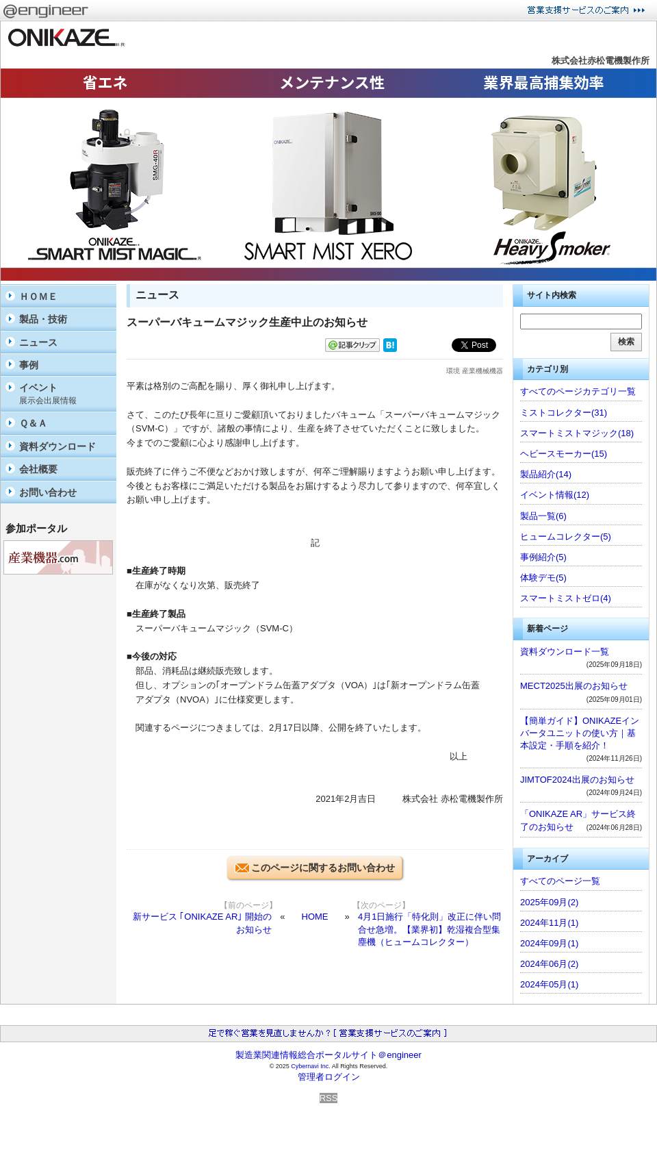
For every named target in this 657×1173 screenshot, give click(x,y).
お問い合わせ (48, 492)
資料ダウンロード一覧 (564, 651)
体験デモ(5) (543, 577)
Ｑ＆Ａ (33, 423)
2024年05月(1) (549, 984)
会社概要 (38, 469)
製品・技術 (43, 319)
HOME (315, 916)
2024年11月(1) (549, 923)
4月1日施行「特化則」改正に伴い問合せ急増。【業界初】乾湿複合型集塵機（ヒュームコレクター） (429, 928)
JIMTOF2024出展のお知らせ (577, 779)
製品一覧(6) (543, 516)
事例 (28, 365)
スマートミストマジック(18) (577, 433)
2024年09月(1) (549, 943)
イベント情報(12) (554, 495)
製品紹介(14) (545, 474)
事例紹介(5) (543, 557)
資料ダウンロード (57, 446)
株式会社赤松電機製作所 (600, 60)
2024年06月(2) (549, 964)
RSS (329, 1098)
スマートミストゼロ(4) (565, 598)
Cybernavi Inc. (311, 1066)
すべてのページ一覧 (560, 881)
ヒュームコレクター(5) (565, 536)
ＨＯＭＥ (38, 296)
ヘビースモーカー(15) (563, 454)
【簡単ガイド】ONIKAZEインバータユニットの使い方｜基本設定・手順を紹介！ (579, 733)
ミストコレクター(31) (563, 412)
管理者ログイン (329, 1077)
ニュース (38, 342)
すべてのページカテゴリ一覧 (578, 391)
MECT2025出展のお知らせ (574, 686)
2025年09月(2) (549, 902)
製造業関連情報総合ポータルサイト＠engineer (328, 1055)
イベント (64, 394)
